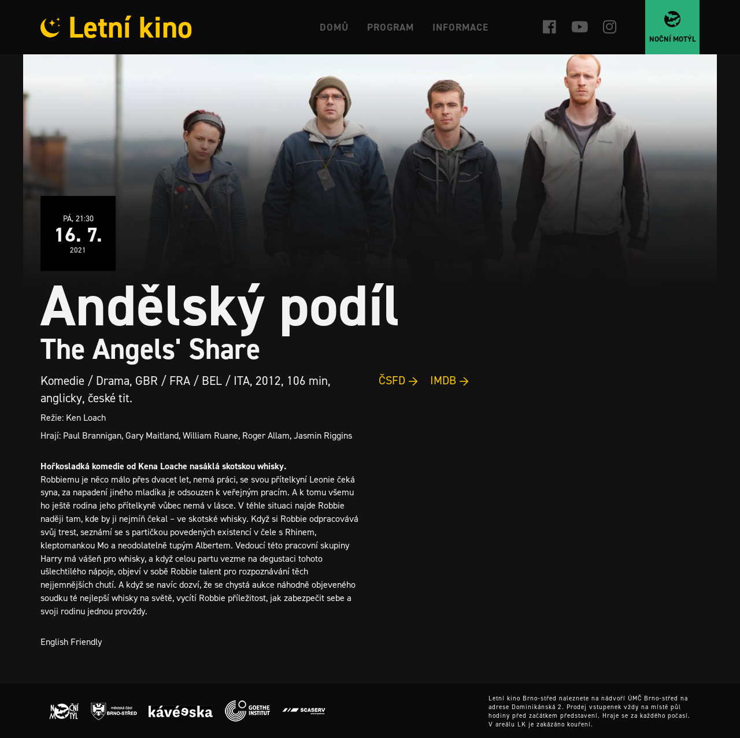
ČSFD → (399, 380)
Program (390, 27)
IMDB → (449, 380)
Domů (334, 27)
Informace (460, 27)
